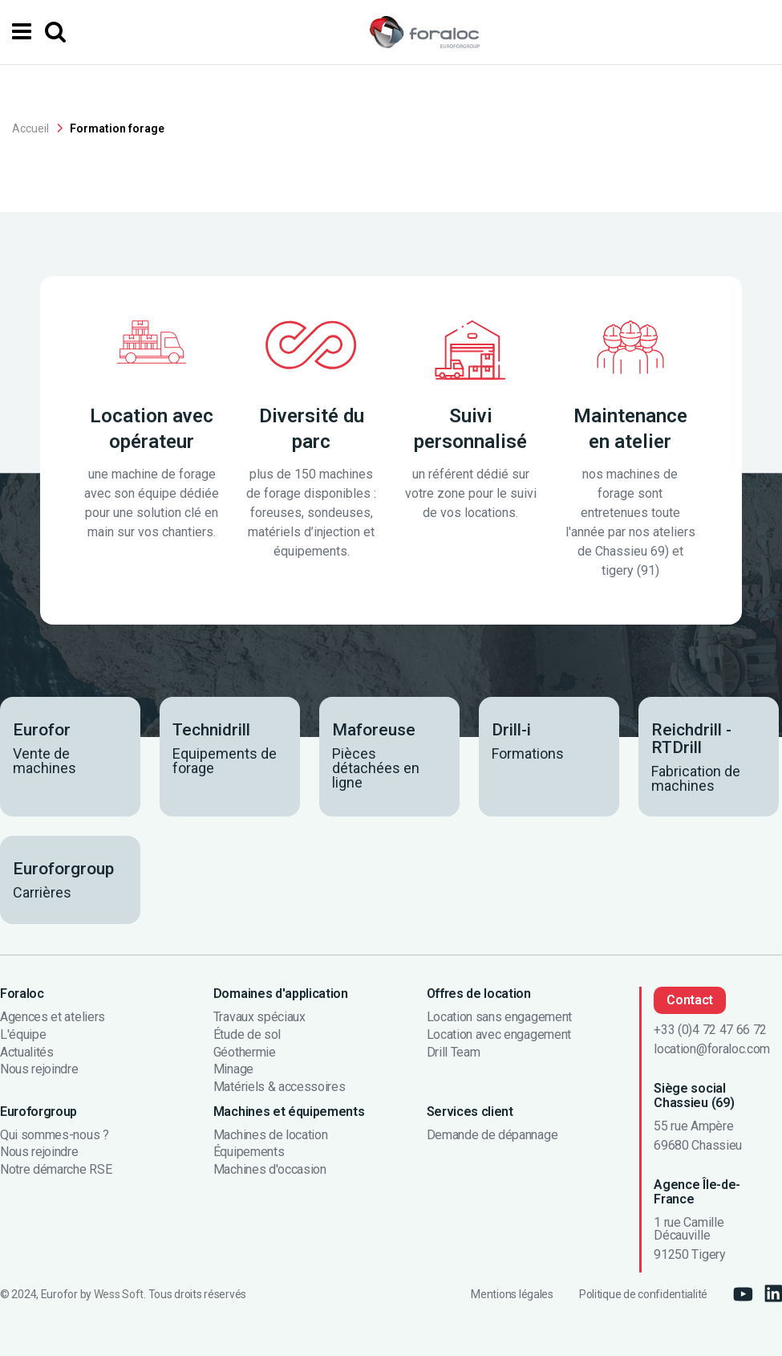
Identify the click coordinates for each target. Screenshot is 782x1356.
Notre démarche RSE (55, 1169)
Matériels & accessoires (279, 1087)
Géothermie (244, 1052)
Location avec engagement (499, 1034)
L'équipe (23, 1034)
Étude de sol (247, 1034)
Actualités (27, 1052)
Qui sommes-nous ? (54, 1135)
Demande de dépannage (492, 1135)
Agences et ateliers (52, 1018)
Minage (233, 1069)
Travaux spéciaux (259, 1018)
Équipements (248, 1152)
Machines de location (270, 1135)
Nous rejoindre (39, 1069)
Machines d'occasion (269, 1169)
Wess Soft (119, 1294)
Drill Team (453, 1052)
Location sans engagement (499, 1018)
